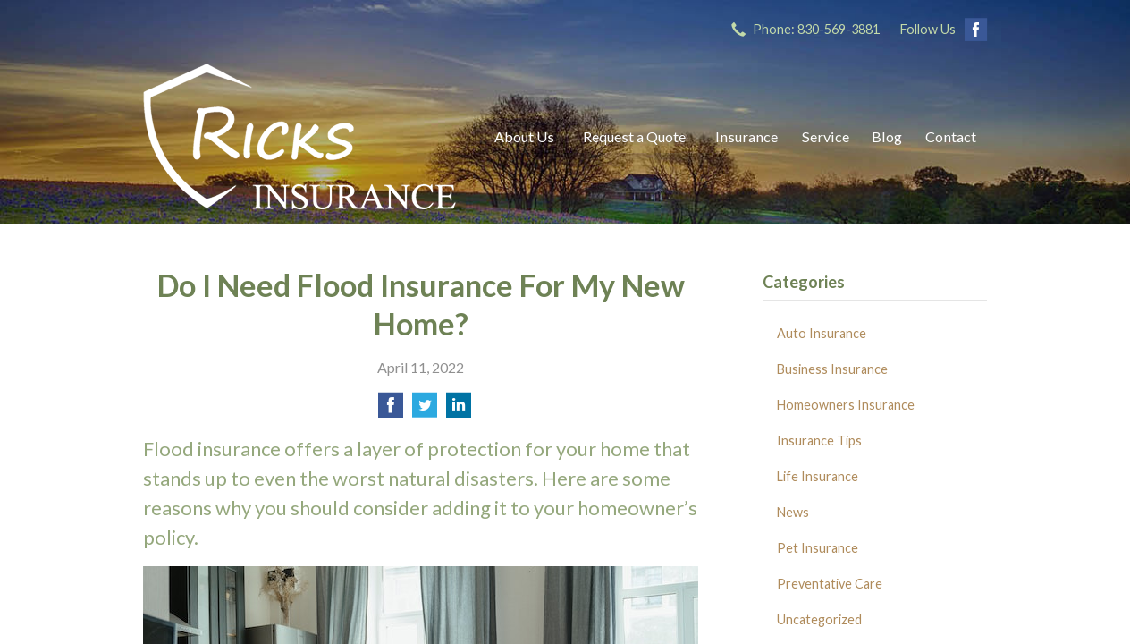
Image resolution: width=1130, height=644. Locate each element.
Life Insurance (817, 476)
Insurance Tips (819, 440)
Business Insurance (832, 369)
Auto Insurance (821, 333)
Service (825, 136)
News (793, 512)
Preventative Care (829, 583)
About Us (524, 136)
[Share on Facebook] (390, 410)
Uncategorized (819, 619)
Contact (950, 136)
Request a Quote (634, 136)
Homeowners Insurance (846, 404)
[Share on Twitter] (424, 410)
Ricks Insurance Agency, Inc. (299, 136)
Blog (887, 136)
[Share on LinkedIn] (458, 410)
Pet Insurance (817, 547)
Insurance (746, 136)
